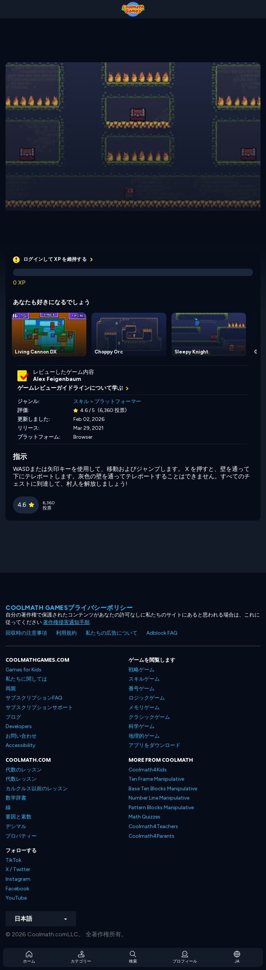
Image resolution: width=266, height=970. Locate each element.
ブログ (13, 717)
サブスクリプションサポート (39, 707)
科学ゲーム (141, 726)
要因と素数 (18, 817)
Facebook (17, 889)
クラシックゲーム (149, 717)
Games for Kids (23, 670)
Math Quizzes (144, 817)
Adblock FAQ (161, 633)
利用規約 (66, 633)
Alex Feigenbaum (57, 379)
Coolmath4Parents (151, 836)
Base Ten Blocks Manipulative (163, 788)
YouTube (16, 898)
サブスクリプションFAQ (34, 698)
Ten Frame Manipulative (156, 779)
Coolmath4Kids (148, 770)
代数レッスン (21, 779)
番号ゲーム (141, 688)
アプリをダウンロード (154, 745)
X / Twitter (18, 869)
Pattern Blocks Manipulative (161, 807)
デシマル (16, 826)
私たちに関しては (26, 679)
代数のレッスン (24, 770)
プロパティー (21, 836)
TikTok (13, 860)
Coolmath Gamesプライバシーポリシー (69, 607)
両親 (11, 688)
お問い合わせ (21, 736)
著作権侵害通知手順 (66, 622)
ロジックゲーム (147, 698)
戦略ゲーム (141, 670)
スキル (81, 401)
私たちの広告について (111, 633)
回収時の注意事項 (26, 633)
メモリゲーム (144, 707)
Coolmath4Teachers (153, 826)
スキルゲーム (144, 679)
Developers (19, 726)
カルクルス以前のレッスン (37, 788)
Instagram (18, 879)
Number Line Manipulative (159, 798)
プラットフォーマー (117, 401)
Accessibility (20, 745)
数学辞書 (16, 798)
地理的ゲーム (144, 736)
